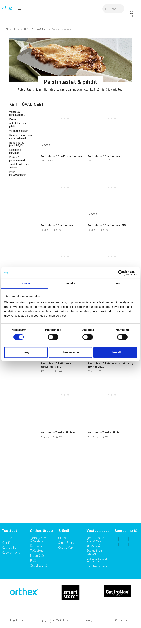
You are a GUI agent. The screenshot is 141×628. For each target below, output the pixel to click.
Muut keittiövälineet (17, 173)
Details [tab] (70, 283)
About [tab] (117, 283)
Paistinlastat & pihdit (17, 125)
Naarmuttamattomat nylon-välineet (19, 137)
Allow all (115, 352)
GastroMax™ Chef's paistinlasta (61, 156)
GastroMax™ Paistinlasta (104, 156)
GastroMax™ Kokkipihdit (103, 432)
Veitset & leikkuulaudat (17, 114)
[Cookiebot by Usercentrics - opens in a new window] (121, 273)
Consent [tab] (24, 283)
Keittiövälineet (26, 104)
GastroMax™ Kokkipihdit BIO (58, 432)
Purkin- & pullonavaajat (17, 159)
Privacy (88, 620)
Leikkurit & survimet (15, 151)
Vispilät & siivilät (18, 131)
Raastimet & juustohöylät (16, 144)
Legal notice (17, 620)
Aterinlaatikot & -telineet (19, 166)
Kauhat (13, 119)
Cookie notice (123, 620)
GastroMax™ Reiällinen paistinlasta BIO (55, 364)
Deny (25, 352)
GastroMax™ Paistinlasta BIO (106, 225)
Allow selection (70, 352)
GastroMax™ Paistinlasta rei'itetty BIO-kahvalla (110, 364)
